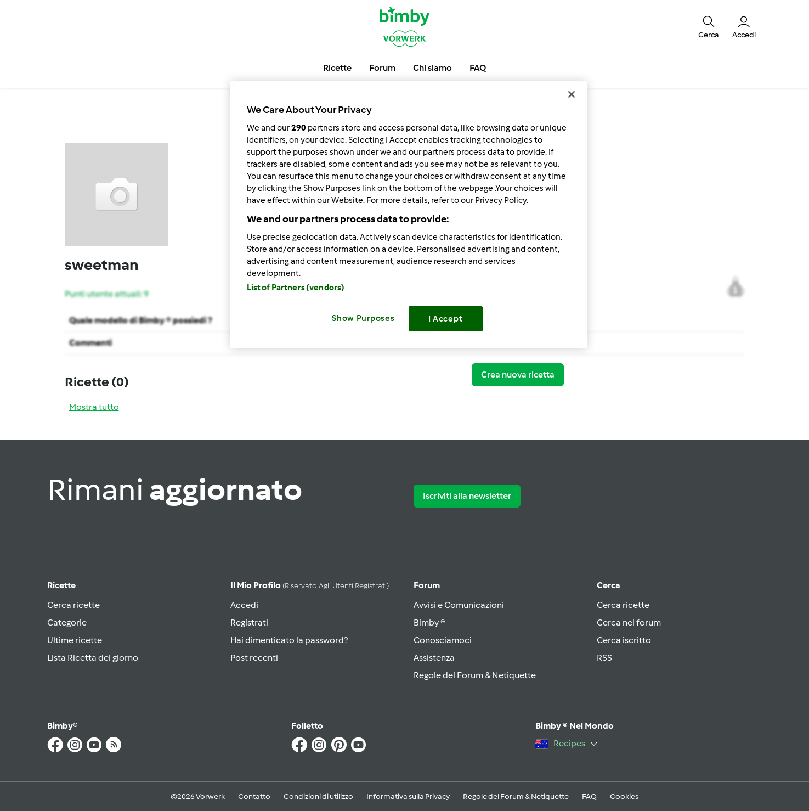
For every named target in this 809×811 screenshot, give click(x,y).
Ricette (61, 585)
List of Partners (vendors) (296, 287)
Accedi (244, 605)
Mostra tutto (94, 407)
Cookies (624, 796)
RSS (604, 657)
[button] (708, 26)
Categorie (67, 622)
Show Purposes (363, 318)
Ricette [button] (337, 68)
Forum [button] (382, 68)
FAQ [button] (477, 68)
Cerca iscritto (624, 640)
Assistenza (434, 657)
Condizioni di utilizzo (318, 796)
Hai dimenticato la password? (289, 640)
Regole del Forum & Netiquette (475, 675)
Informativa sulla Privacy (408, 796)
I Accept (445, 319)
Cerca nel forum (629, 622)
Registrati (249, 622)
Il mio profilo (309, 585)
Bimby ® (429, 622)
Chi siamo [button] (432, 68)
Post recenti (254, 657)
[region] (408, 214)
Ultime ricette (74, 640)
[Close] (571, 94)
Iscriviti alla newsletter (467, 496)
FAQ (589, 796)
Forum (427, 585)
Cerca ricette (73, 605)
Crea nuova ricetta (518, 374)
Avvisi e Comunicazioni (459, 605)
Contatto (254, 796)
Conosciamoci (443, 640)
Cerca (608, 585)
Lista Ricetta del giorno (92, 657)
